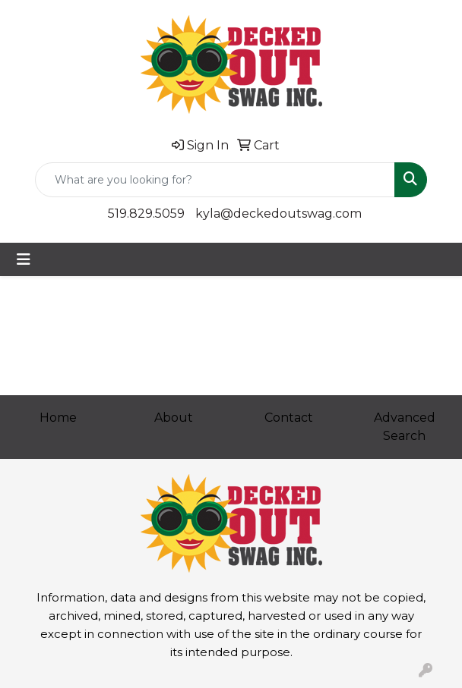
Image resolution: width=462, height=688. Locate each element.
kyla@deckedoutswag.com (278, 213)
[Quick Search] (215, 179)
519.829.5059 (146, 213)
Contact (288, 417)
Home (58, 417)
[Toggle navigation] (24, 259)
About (173, 417)
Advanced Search (404, 426)
